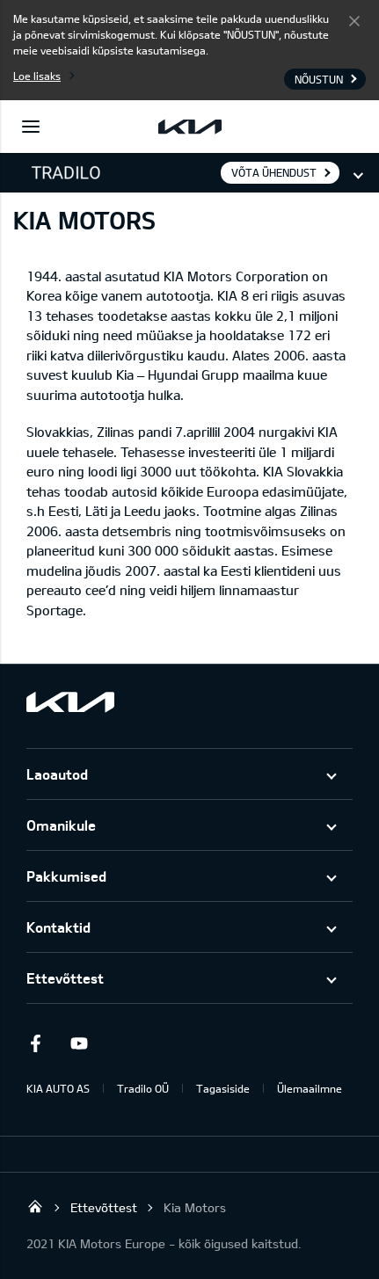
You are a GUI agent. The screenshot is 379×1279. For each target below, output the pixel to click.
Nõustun (354, 20)
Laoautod (57, 774)
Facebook (35, 1043)
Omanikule (61, 825)
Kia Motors (195, 1207)
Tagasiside (223, 1088)
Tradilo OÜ (143, 1088)
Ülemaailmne (309, 1088)
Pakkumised (66, 876)
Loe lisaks (37, 75)
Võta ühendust (274, 172)
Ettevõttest (65, 978)
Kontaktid (58, 927)
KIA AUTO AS (58, 1088)
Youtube (79, 1043)
